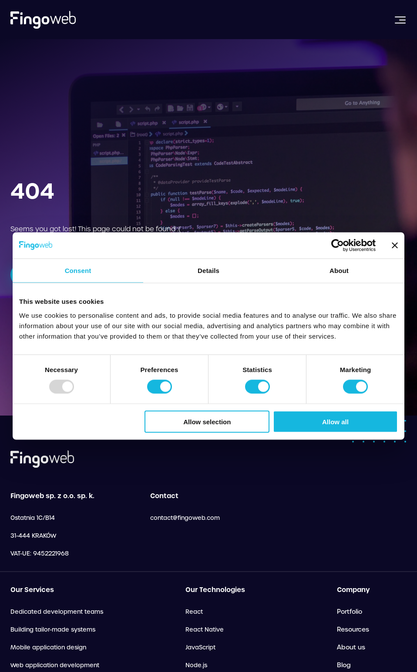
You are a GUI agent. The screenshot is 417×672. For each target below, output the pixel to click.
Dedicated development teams (56, 611)
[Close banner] (395, 246)
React (194, 611)
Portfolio (349, 611)
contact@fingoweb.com (185, 518)
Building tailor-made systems (52, 629)
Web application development (54, 665)
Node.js (196, 665)
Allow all (335, 421)
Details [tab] (208, 270)
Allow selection (207, 421)
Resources (353, 629)
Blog (344, 665)
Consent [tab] (78, 270)
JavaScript (200, 647)
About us (351, 647)
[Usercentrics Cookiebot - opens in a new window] (337, 245)
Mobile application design (48, 647)
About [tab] (339, 270)
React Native (204, 629)
